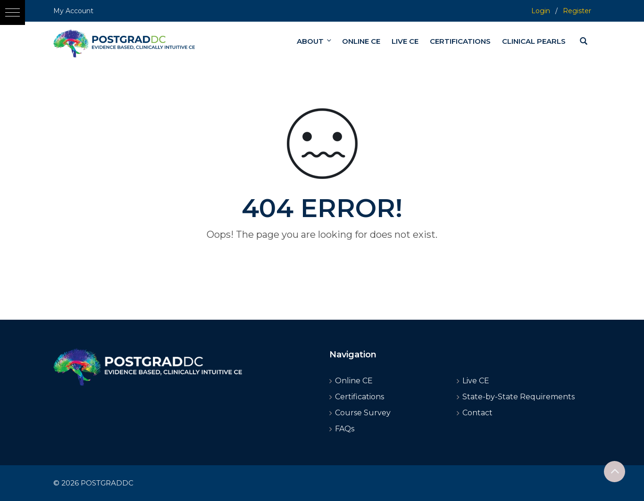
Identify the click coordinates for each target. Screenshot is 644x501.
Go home (322, 251)
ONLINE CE (361, 41)
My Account (73, 11)
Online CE (354, 380)
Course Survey (363, 412)
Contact (477, 412)
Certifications (359, 396)
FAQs (344, 428)
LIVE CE (405, 41)
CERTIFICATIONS (460, 41)
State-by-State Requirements (518, 396)
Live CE (475, 380)
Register (577, 11)
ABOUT (315, 41)
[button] (12, 12)
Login (540, 11)
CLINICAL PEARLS (534, 41)
